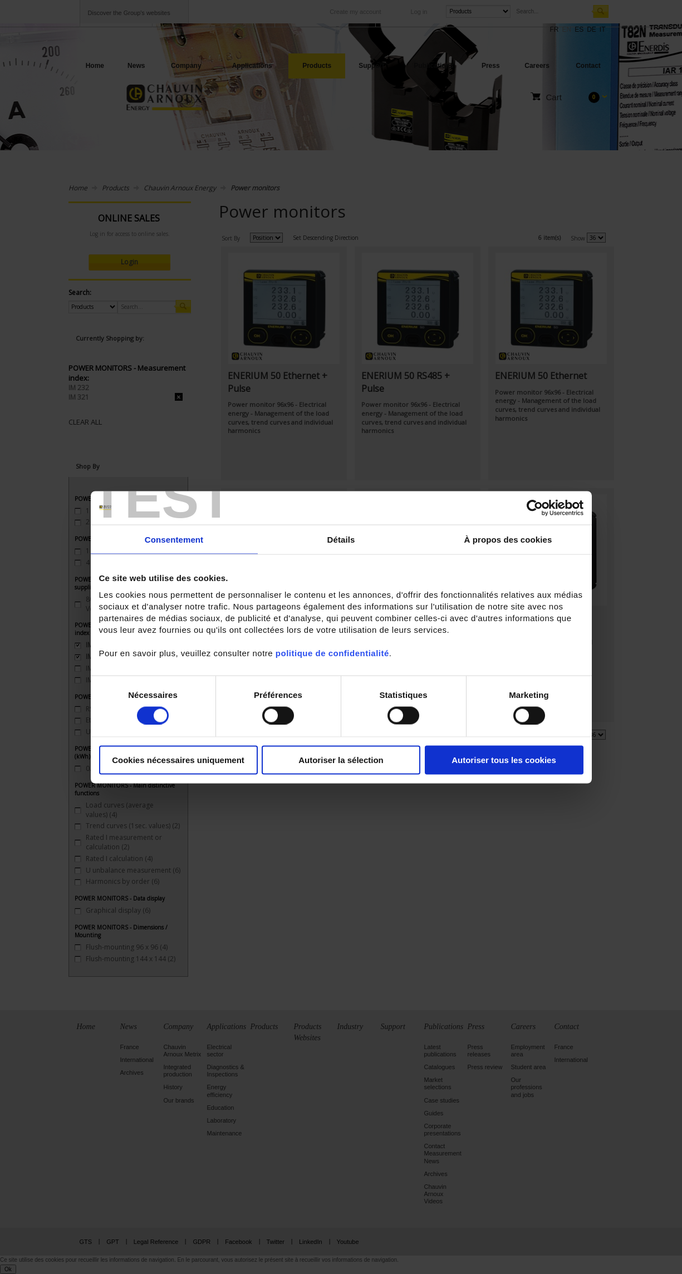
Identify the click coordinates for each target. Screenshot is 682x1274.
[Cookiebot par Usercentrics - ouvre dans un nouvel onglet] (534, 507)
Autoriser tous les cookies (504, 760)
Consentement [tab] (174, 539)
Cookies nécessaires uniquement (178, 760)
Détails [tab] (341, 539)
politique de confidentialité (332, 653)
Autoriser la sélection (341, 760)
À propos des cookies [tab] (508, 539)
